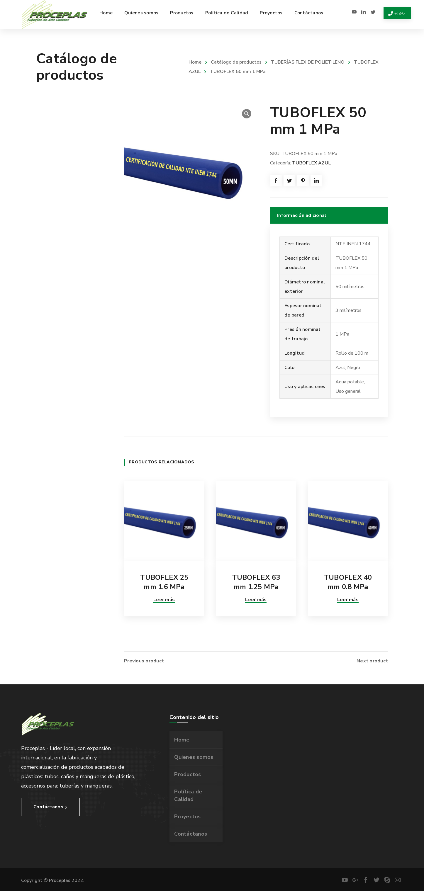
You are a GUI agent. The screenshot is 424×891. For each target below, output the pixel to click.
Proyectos (187, 816)
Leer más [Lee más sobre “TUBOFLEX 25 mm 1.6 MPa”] (164, 599)
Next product (372, 661)
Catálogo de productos (236, 62)
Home (195, 62)
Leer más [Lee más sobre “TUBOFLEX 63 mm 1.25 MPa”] (256, 599)
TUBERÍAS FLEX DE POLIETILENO (308, 62)
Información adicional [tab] (301, 215)
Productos (187, 774)
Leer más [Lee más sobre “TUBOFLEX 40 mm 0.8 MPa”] (348, 599)
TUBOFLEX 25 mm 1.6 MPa (164, 582)
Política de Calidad (188, 795)
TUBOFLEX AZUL (311, 163)
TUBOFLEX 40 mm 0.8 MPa (348, 582)
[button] (246, 113)
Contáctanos (190, 833)
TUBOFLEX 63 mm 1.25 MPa (256, 582)
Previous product (144, 661)
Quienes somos (193, 757)
